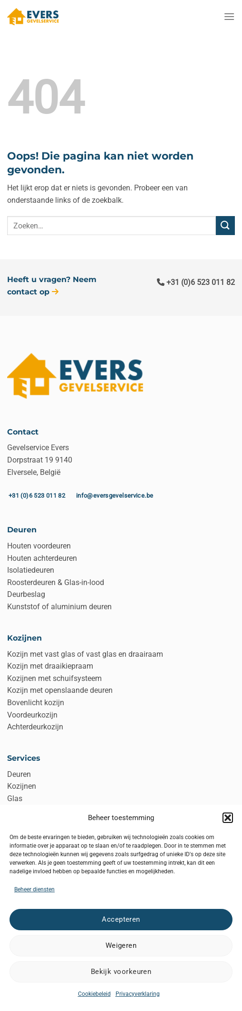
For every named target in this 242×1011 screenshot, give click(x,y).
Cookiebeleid (94, 994)
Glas (14, 798)
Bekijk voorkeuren (121, 971)
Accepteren (121, 919)
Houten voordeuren (39, 545)
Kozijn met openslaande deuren (60, 690)
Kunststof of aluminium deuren (59, 606)
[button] (227, 817)
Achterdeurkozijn (35, 726)
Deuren (19, 774)
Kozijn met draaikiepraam (50, 666)
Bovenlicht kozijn (35, 702)
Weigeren (121, 945)
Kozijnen (21, 786)
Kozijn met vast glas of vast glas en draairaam (85, 654)
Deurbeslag (26, 594)
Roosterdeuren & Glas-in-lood (55, 582)
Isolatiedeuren (30, 570)
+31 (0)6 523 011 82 (196, 282)
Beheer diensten (34, 889)
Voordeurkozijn (32, 714)
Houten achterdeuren (42, 558)
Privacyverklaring (138, 994)
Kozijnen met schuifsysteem (54, 678)
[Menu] (229, 16)
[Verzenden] (225, 225)
